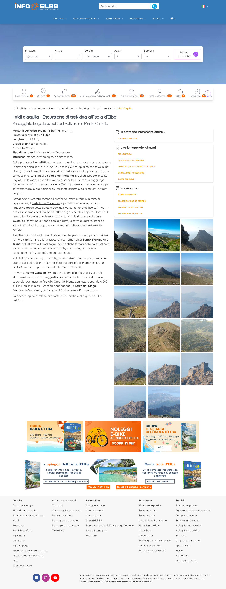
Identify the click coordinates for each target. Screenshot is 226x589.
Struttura (30, 50)
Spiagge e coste (95, 505)
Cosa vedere (93, 515)
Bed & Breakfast (22, 530)
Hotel (16, 520)
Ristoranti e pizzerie (187, 505)
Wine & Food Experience (153, 520)
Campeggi (19, 540)
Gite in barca (146, 530)
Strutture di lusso (22, 565)
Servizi (158, 18)
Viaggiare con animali (188, 540)
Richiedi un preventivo (25, 510)
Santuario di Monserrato (131, 173)
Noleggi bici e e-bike (187, 530)
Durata (89, 50)
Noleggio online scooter (66, 525)
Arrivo (58, 50)
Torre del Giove (126, 179)
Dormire (60, 18)
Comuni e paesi (95, 510)
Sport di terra (67, 108)
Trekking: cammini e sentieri (155, 540)
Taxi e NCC (58, 530)
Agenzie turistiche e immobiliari (193, 510)
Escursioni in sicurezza (130, 213)
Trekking (84, 108)
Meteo (179, 550)
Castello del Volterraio (131, 160)
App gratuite (183, 545)
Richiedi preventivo (188, 54)
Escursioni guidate (149, 525)
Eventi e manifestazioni (152, 550)
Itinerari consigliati (96, 530)
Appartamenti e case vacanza (30, 550)
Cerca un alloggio (23, 505)
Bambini (149, 50)
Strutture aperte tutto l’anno (28, 515)
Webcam (91, 535)
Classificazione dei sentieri (132, 201)
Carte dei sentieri (127, 195)
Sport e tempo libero (43, 108)
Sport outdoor (147, 515)
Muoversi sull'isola (62, 515)
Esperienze (138, 18)
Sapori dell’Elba (95, 520)
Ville (15, 560)
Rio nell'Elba (125, 154)
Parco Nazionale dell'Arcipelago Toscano (110, 525)
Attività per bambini (150, 545)
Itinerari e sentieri (102, 108)
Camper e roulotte (186, 515)
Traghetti (57, 505)
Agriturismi (19, 535)
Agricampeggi (21, 545)
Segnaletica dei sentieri (130, 207)
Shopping (181, 535)
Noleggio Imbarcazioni (189, 525)
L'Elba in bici (146, 535)
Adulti (117, 50)
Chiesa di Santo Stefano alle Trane (136, 166)
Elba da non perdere (151, 505)
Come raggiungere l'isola (66, 510)
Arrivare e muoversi (86, 18)
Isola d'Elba (115, 18)
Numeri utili (182, 555)
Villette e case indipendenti (28, 555)
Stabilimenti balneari (187, 520)
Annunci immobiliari (187, 560)
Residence (18, 525)
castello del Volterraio (46, 203)
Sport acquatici (147, 510)
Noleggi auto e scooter (65, 520)
